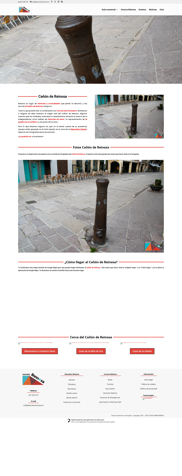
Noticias (153, 10)
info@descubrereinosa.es (33, 405)
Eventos (142, 10)
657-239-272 (33, 395)
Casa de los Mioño (142, 351)
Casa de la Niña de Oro (91, 351)
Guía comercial (109, 10)
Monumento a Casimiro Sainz (39, 351)
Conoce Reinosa (128, 10)
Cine (162, 10)
